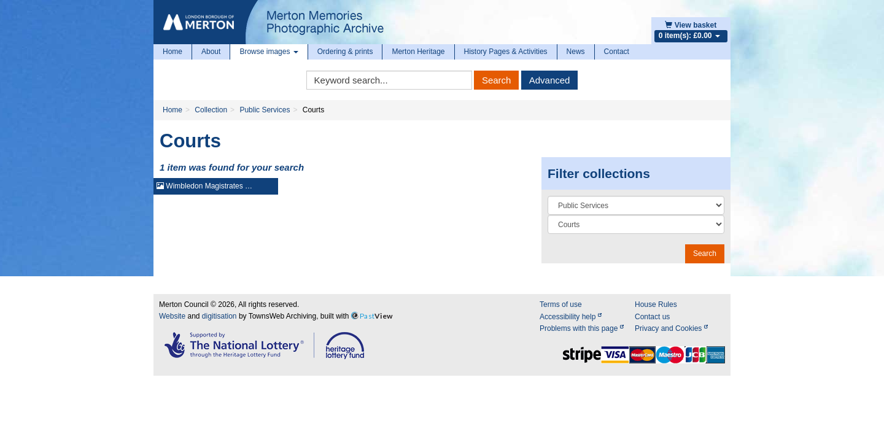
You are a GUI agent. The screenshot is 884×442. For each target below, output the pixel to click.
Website (172, 316)
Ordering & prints (345, 51)
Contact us (652, 316)
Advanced (549, 80)
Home (172, 51)
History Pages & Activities (506, 51)
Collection (211, 110)
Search (496, 80)
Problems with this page (582, 328)
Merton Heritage (418, 51)
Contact (616, 51)
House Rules (656, 304)
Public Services (264, 110)
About (210, 51)
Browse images (268, 51)
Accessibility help (571, 316)
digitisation (219, 316)
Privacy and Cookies (671, 328)
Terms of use (561, 304)
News (576, 51)
